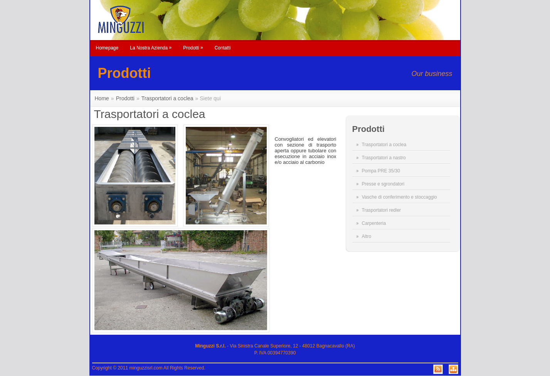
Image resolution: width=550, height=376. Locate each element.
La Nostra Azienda (151, 48)
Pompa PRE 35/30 (381, 171)
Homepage (107, 48)
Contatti (222, 48)
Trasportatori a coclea (384, 144)
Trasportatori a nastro (384, 157)
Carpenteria (374, 223)
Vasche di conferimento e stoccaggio (399, 197)
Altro (367, 236)
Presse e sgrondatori (383, 184)
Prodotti (193, 48)
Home (102, 98)
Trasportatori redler (381, 210)
